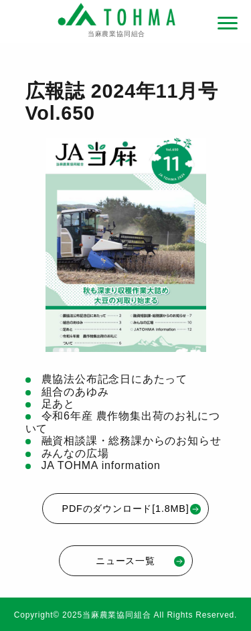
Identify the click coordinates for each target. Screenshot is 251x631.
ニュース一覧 (140, 561)
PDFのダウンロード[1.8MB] (131, 509)
